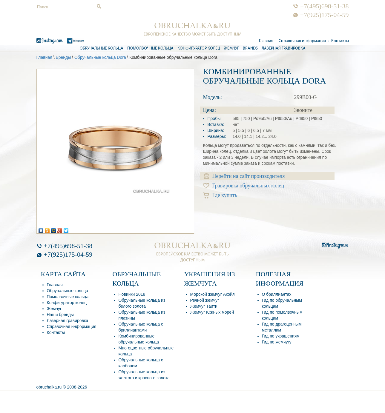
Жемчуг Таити (203, 306)
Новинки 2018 (132, 294)
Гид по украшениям (281, 336)
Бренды (63, 57)
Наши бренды (60, 314)
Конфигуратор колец (198, 48)
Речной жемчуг (204, 300)
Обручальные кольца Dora (100, 57)
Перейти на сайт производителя (244, 176)
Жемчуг (231, 48)
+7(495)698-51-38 (324, 6)
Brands (250, 48)
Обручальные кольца (101, 48)
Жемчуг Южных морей (212, 312)
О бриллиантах (277, 294)
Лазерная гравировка (284, 48)
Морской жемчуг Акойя (212, 294)
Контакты (340, 41)
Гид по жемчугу (277, 342)
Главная (266, 41)
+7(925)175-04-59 (324, 15)
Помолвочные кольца (150, 48)
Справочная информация (302, 41)
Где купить (220, 195)
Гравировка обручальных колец (243, 186)
